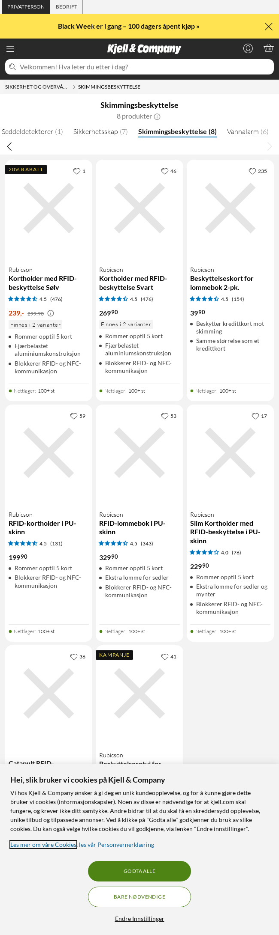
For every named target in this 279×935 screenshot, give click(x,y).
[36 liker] (77, 656)
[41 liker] (168, 656)
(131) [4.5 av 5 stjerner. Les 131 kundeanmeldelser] (56, 543)
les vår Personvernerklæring (116, 844)
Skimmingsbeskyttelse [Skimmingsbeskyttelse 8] (177, 131)
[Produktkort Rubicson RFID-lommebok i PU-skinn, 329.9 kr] (139, 514)
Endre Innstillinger (139, 918)
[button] (157, 116)
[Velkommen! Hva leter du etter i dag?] (145, 67)
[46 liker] (168, 171)
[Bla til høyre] (269, 146)
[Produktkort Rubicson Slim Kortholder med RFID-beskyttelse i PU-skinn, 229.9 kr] (230, 514)
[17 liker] (259, 416)
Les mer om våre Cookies (43, 844)
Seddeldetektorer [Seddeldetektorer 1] (32, 131)
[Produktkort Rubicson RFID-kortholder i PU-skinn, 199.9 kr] (48, 514)
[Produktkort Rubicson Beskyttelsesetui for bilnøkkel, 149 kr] (139, 746)
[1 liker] (79, 171)
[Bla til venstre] (9, 146)
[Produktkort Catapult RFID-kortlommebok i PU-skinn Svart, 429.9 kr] (48, 746)
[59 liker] (77, 416)
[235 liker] (258, 171)
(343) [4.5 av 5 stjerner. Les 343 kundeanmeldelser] (147, 543)
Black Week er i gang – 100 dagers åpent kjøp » (129, 26)
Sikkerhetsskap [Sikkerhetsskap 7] (100, 131)
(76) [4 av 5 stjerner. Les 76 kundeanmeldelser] (236, 552)
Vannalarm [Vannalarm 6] (248, 131)
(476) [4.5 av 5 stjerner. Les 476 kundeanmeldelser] (56, 299)
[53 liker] (168, 416)
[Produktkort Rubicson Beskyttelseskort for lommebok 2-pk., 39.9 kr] (230, 272)
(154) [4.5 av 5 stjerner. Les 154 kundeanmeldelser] (238, 299)
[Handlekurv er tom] (268, 48)
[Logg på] (248, 48)
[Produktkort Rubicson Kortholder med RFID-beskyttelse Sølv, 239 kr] (48, 272)
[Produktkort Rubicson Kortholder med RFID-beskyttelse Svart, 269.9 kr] (139, 272)
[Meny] (10, 49)
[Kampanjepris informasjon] (50, 313)
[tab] (26, 7)
